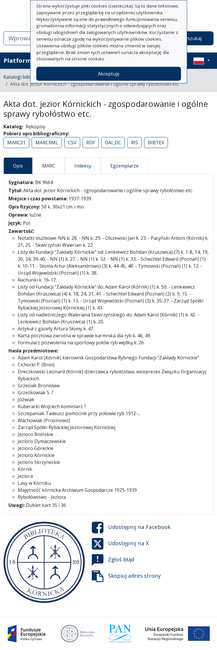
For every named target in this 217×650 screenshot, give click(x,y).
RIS (134, 142)
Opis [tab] (18, 166)
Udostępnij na (131, 527)
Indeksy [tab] (82, 166)
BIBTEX (156, 142)
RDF (90, 142)
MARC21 (16, 142)
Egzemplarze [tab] (124, 166)
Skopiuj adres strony (126, 576)
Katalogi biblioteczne (26, 77)
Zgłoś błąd (113, 560)
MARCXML (46, 142)
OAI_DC (113, 142)
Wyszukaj (191, 38)
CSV (72, 142)
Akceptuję (108, 74)
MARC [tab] (48, 166)
